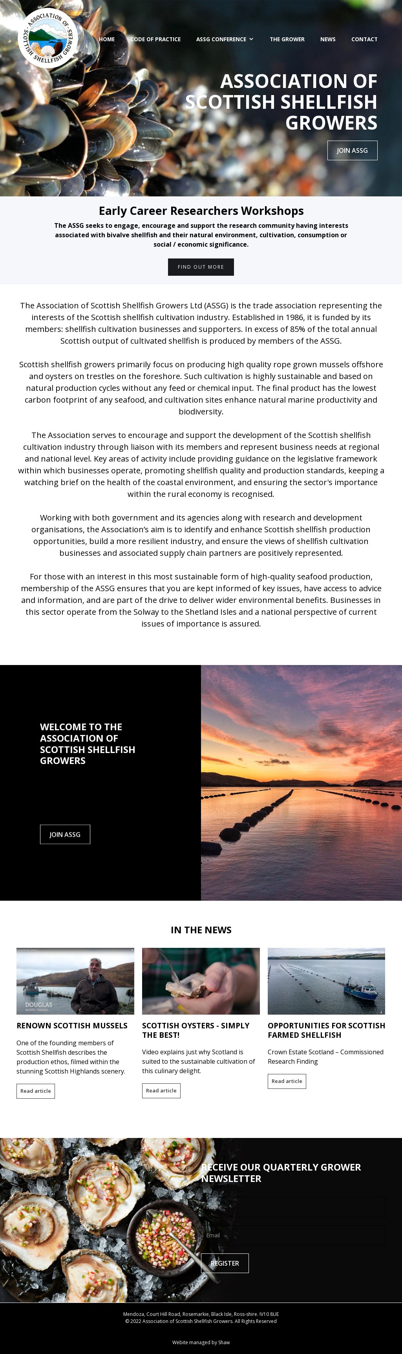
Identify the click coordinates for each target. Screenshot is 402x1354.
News (328, 39)
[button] (225, 39)
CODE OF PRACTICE (155, 39)
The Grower (287, 39)
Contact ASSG (201, 1328)
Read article (35, 1090)
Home (107, 39)
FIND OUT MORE (201, 267)
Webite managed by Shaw (201, 1342)
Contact (364, 39)
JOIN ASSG (352, 150)
